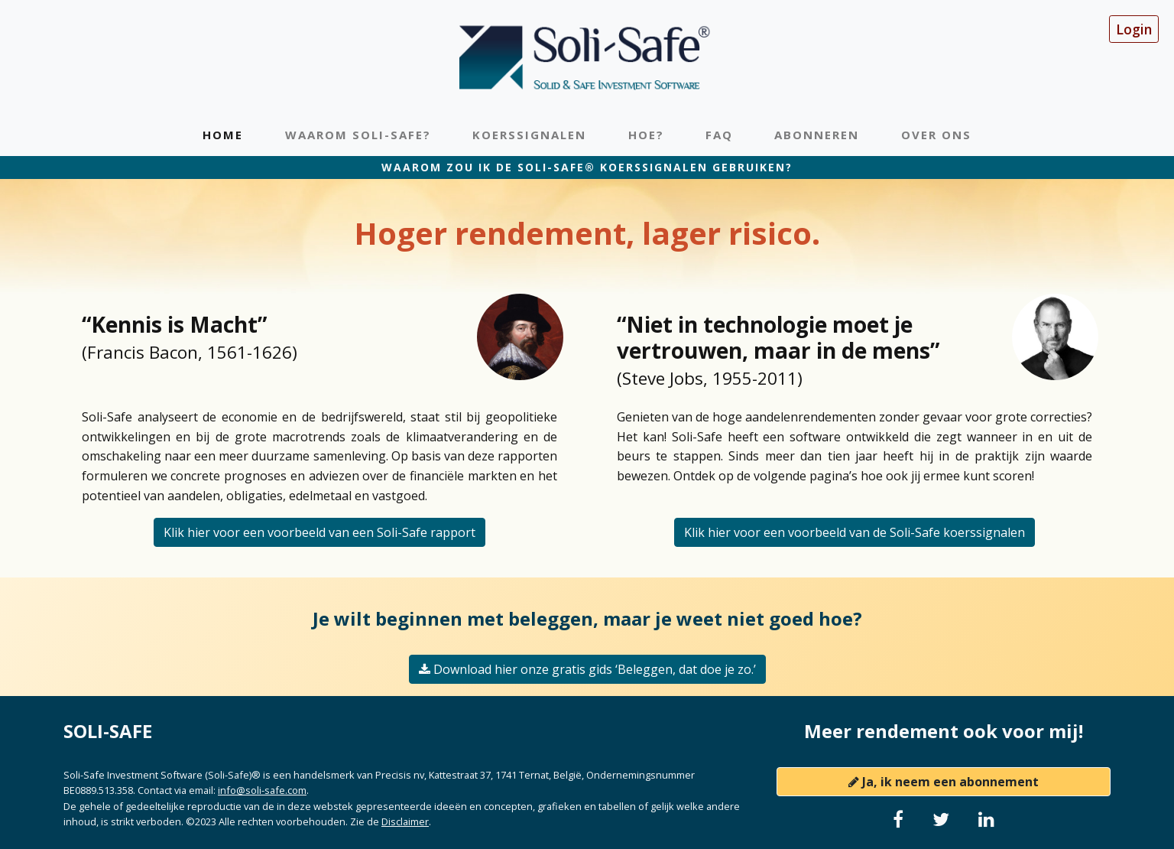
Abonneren (816, 134)
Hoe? (646, 134)
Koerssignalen (529, 134)
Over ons (936, 134)
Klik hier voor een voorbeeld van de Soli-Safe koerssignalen (854, 532)
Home (223, 134)
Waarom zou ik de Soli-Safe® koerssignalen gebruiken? (587, 167)
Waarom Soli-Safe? (358, 134)
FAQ (719, 134)
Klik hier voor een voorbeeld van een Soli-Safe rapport (319, 532)
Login (1134, 29)
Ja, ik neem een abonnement (943, 781)
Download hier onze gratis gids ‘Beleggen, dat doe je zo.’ (587, 669)
